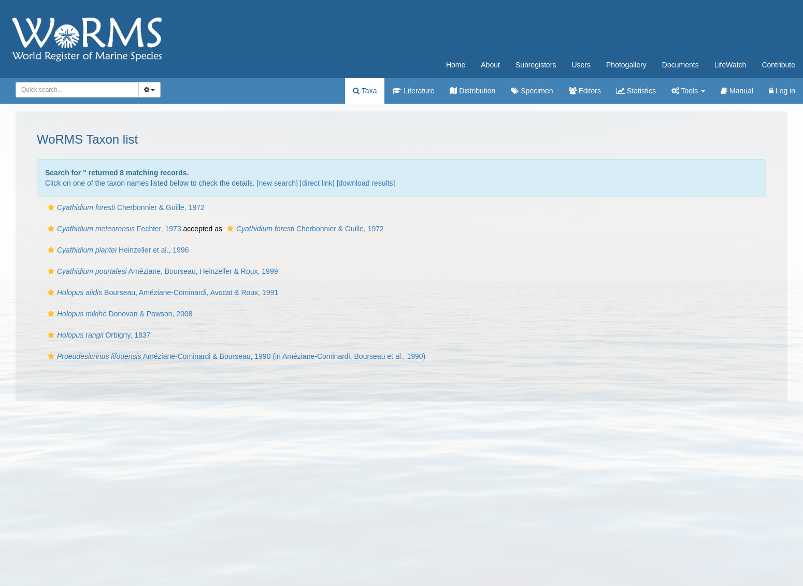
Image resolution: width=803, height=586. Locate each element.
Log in (782, 91)
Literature (413, 91)
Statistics (636, 91)
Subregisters (535, 65)
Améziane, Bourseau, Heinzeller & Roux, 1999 (161, 271)
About (490, 65)
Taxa (365, 91)
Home (455, 65)
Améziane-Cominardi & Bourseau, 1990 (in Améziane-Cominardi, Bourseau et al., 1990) (235, 356)
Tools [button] (688, 91)
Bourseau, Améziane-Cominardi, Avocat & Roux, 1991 (161, 292)
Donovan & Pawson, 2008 (119, 314)
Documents (680, 65)
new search (277, 183)
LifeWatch (730, 65)
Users (581, 65)
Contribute (778, 65)
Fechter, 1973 (113, 229)
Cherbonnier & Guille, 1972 (125, 207)
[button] (51, 207)
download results (366, 183)
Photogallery (626, 65)
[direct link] (317, 183)
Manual (737, 91)
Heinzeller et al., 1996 (117, 250)
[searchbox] (75, 89)
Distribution (472, 91)
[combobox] (77, 89)
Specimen (532, 91)
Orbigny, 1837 (97, 335)
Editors (585, 91)
